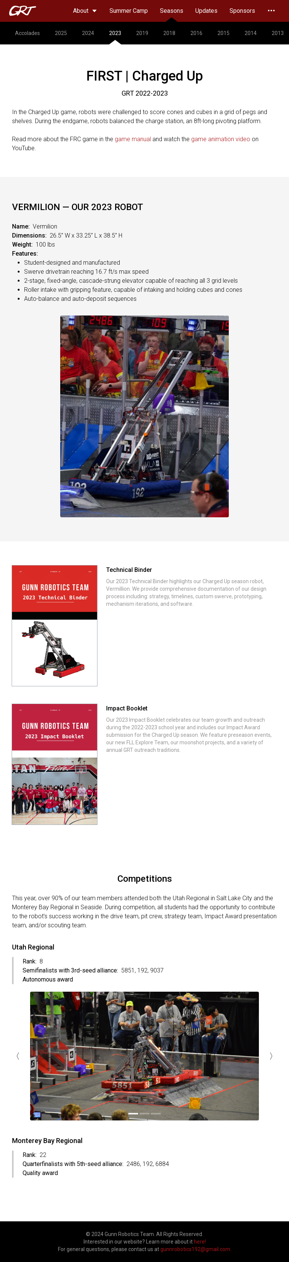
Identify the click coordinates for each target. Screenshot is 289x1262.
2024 (88, 33)
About (85, 10)
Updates (206, 10)
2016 (196, 33)
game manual (133, 139)
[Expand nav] (271, 10)
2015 (224, 33)
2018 (169, 33)
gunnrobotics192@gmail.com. (195, 1249)
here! (200, 1242)
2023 (115, 37)
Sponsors (242, 10)
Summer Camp (129, 10)
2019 (142, 33)
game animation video (220, 139)
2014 (251, 33)
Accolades (27, 33)
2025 (61, 33)
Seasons (171, 14)
